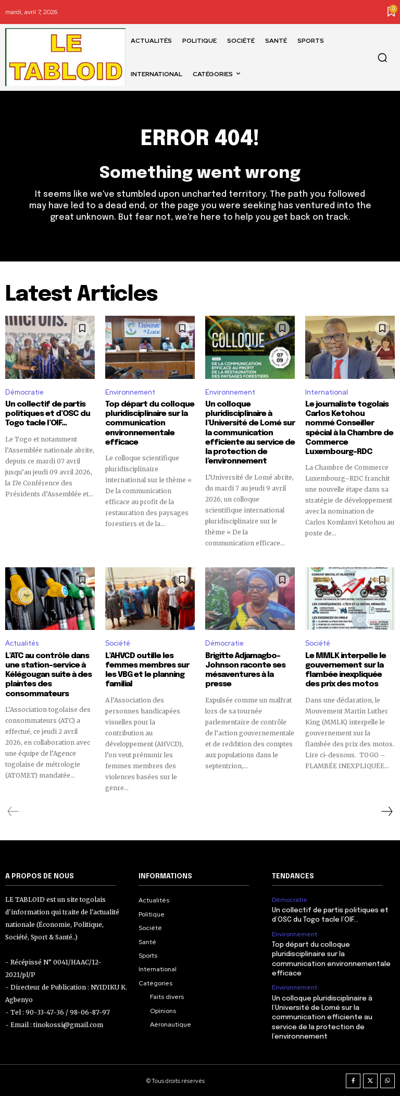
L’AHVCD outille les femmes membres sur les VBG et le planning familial (145, 669)
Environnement (130, 392)
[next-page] (386, 810)
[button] (382, 57)
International (326, 392)
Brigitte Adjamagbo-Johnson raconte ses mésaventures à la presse (245, 669)
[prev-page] (13, 810)
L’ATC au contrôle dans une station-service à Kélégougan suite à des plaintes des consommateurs (48, 674)
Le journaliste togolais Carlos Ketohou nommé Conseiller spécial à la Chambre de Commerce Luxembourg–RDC (349, 423)
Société (117, 642)
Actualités (22, 642)
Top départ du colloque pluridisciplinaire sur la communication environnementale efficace (149, 423)
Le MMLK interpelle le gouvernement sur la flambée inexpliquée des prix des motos (344, 669)
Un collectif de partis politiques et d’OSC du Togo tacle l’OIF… (47, 413)
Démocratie (24, 392)
